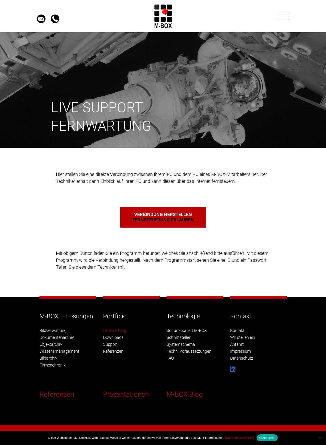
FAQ (170, 358)
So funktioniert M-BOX (187, 330)
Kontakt (237, 330)
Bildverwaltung (53, 330)
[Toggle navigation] (283, 16)
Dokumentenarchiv (57, 337)
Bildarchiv (48, 358)
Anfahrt (237, 344)
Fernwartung (114, 330)
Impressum (240, 351)
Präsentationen (126, 394)
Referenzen (57, 394)
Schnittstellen (179, 337)
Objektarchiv (51, 344)
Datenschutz (241, 358)
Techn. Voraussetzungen (189, 351)
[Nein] (320, 438)
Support (110, 344)
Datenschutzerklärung (239, 437)
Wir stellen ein (242, 337)
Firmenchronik (53, 365)
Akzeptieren (267, 437)
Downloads (113, 337)
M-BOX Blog (185, 394)
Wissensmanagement (59, 351)
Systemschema (181, 344)
